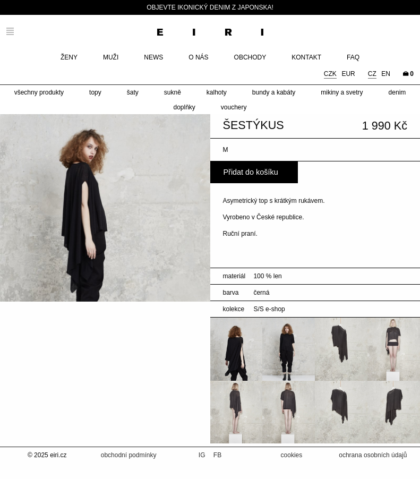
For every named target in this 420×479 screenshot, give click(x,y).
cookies (292, 455)
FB (217, 455)
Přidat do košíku (251, 172)
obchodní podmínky (129, 455)
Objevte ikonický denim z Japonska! (210, 7)
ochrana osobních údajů (373, 455)
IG (203, 455)
